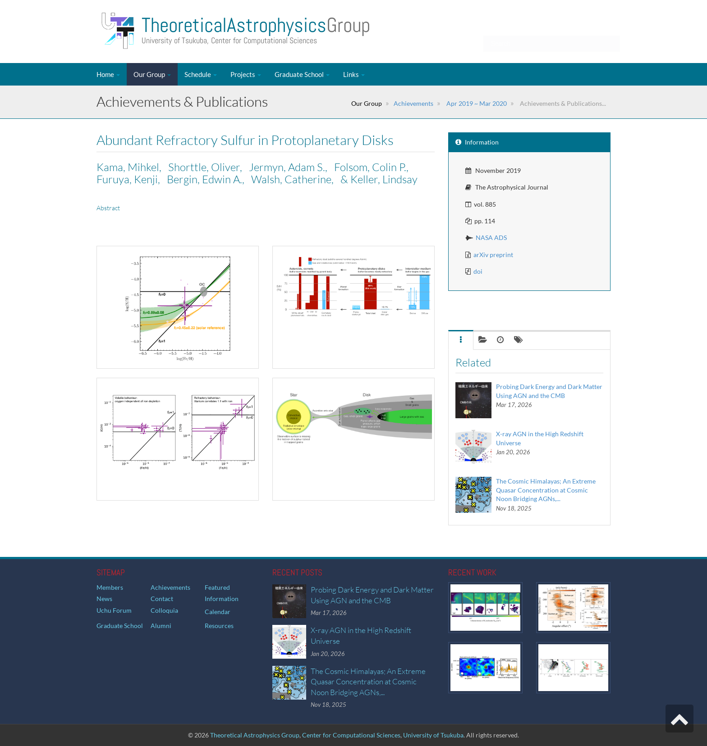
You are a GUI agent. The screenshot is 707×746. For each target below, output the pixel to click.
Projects (245, 74)
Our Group (152, 74)
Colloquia (164, 610)
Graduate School (302, 74)
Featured (217, 587)
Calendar (217, 611)
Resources (219, 625)
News (104, 598)
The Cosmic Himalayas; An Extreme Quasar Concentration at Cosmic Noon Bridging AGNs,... (546, 489)
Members (109, 587)
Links (354, 74)
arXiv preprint (493, 254)
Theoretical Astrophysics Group (254, 735)
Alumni (161, 625)
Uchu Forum (114, 610)
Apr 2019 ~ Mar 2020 (476, 103)
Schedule (200, 74)
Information (222, 598)
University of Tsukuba (433, 735)
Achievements (413, 103)
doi (477, 271)
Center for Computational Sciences (351, 735)
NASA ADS (491, 237)
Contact (162, 598)
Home (108, 74)
